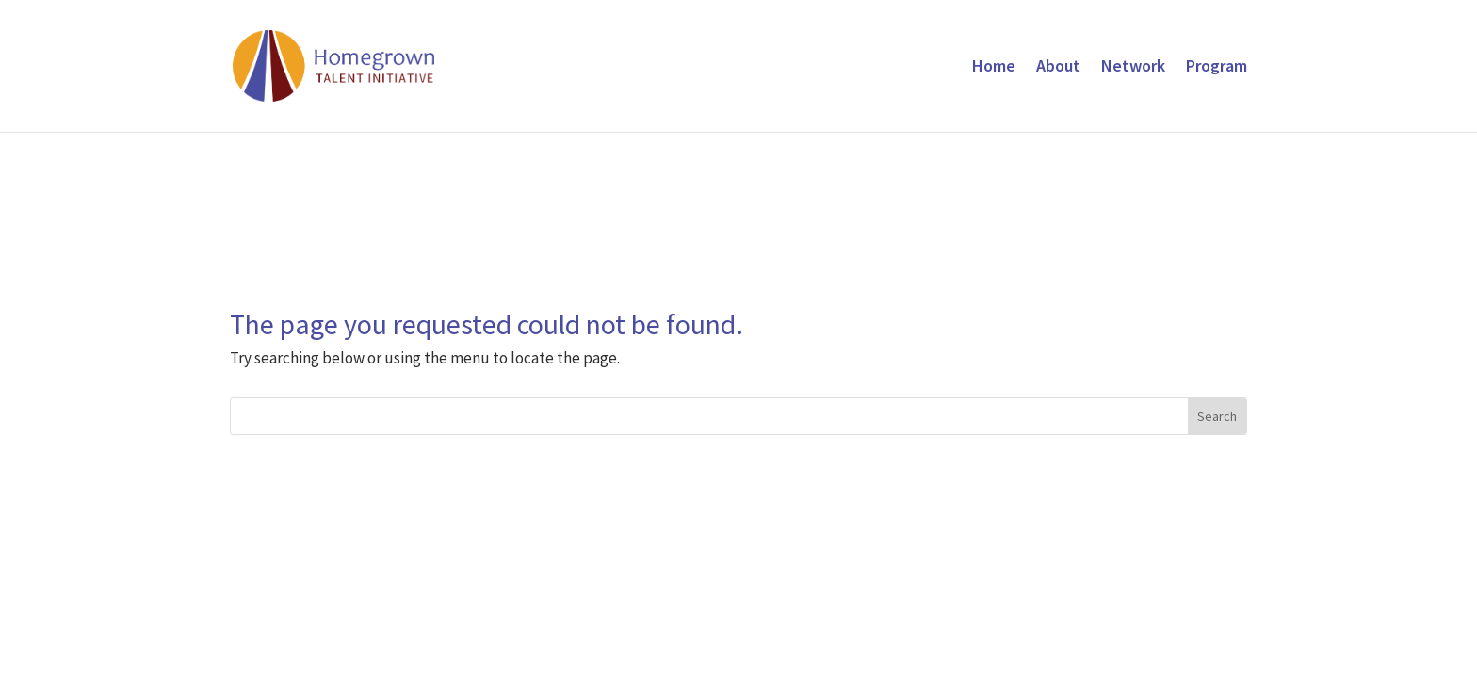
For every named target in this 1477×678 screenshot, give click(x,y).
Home (993, 67)
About (1058, 67)
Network (1133, 67)
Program (1216, 67)
